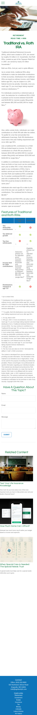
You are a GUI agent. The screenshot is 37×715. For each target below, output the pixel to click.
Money (18, 707)
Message (4, 417)
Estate (18, 700)
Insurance (18, 702)
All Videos (18, 713)
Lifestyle (18, 709)
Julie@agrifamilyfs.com (18, 689)
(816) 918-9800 (21, 682)
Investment (18, 697)
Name (3, 393)
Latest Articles (18, 711)
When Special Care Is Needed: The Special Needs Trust (15, 565)
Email (3, 405)
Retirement (18, 695)
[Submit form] (6, 434)
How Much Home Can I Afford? (15, 526)
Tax (18, 704)
